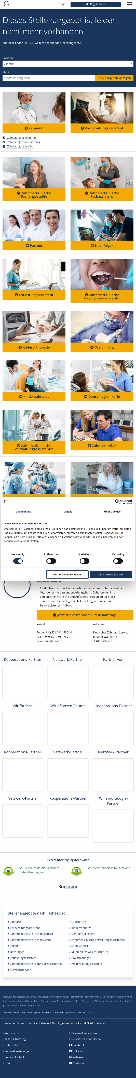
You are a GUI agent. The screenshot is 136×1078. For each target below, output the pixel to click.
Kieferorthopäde (34, 347)
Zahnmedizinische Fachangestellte (34, 195)
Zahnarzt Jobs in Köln (20, 146)
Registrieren (96, 4)
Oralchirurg (102, 347)
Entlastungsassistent (34, 295)
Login (62, 4)
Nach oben (70, 886)
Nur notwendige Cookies (67, 574)
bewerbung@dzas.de (50, 641)
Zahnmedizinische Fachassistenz (102, 195)
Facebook (78, 1045)
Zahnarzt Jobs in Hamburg (23, 142)
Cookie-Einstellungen (18, 1051)
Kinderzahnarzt (34, 396)
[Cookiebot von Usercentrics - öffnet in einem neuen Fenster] (117, 501)
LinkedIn (77, 1051)
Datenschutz (13, 1045)
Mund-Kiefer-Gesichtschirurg (88, 952)
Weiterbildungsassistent (85, 964)
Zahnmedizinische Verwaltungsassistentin (34, 447)
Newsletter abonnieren (86, 1039)
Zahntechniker (102, 445)
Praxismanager (80, 958)
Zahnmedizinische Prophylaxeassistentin (102, 296)
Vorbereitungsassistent (102, 128)
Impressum (12, 1033)
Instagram (78, 1057)
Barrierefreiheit (14, 1057)
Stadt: (68, 75)
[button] (129, 5)
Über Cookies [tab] (112, 511)
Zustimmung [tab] (23, 511)
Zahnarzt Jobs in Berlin (21, 138)
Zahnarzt (34, 128)
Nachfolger (102, 245)
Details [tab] (68, 511)
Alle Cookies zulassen (111, 574)
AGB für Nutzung (15, 1039)
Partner (34, 245)
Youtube (78, 1063)
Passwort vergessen (84, 1033)
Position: (68, 61)
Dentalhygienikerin (102, 396)
